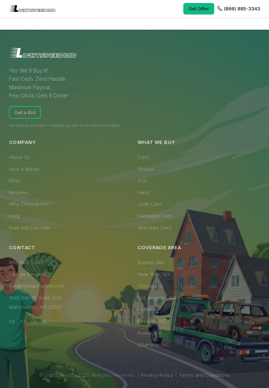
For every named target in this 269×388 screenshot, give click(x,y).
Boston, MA (150, 262)
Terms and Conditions (204, 375)
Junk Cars (149, 204)
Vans (143, 192)
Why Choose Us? (29, 204)
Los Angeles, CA (156, 298)
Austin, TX (149, 333)
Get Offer (199, 9)
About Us (19, 157)
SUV (142, 180)
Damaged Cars (155, 216)
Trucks (145, 169)
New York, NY (153, 274)
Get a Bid (25, 112)
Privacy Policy (157, 375)
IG (43, 321)
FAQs (15, 180)
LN (34, 321)
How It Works (24, 169)
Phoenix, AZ (151, 321)
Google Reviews (28, 274)
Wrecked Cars (154, 228)
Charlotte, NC (153, 344)
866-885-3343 (26, 262)
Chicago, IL (150, 286)
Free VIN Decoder (30, 228)
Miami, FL (148, 309)
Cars (143, 157)
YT (22, 321)
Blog (14, 216)
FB (12, 321)
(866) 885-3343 (238, 9)
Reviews (18, 192)
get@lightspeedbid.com (36, 286)
